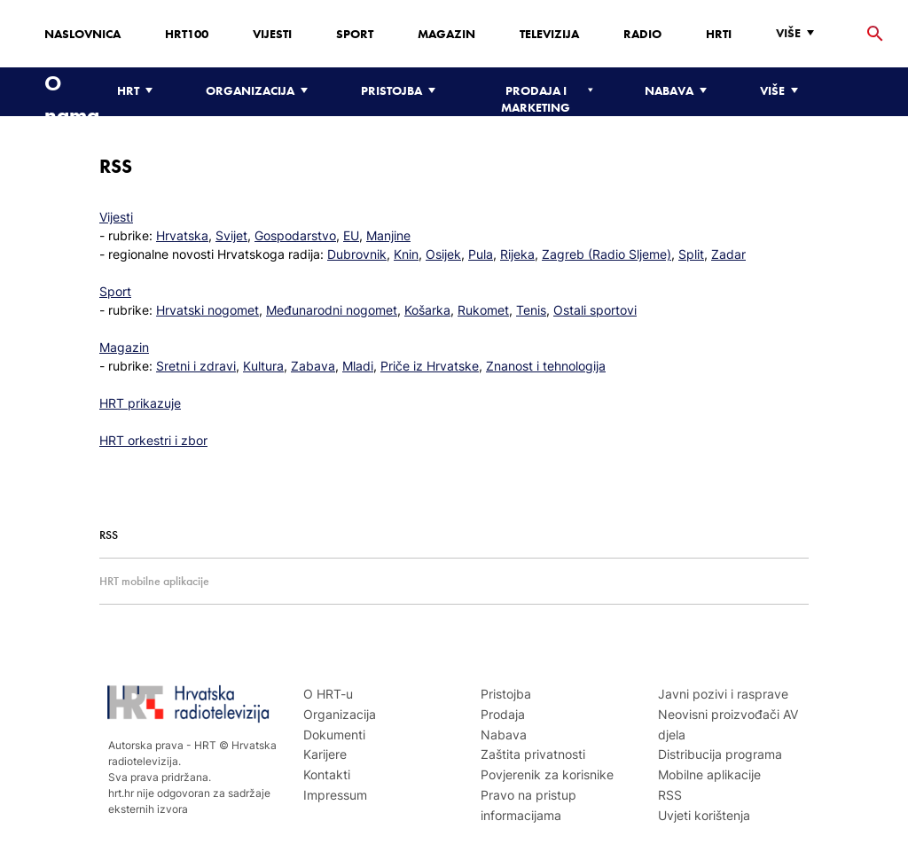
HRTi (719, 34)
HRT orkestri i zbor (153, 440)
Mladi (357, 365)
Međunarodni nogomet (331, 309)
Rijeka (517, 254)
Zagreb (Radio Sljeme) (606, 254)
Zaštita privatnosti (533, 754)
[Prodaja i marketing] (544, 99)
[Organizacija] (261, 90)
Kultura (263, 365)
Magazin (446, 34)
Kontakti (326, 774)
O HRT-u (328, 693)
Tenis (531, 309)
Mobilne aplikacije (709, 774)
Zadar (728, 254)
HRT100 (186, 34)
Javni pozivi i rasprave (723, 693)
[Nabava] (680, 90)
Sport (354, 34)
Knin (406, 254)
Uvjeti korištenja (704, 815)
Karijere (325, 754)
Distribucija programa (720, 754)
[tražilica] (875, 34)
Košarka (427, 309)
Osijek (443, 254)
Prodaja (503, 714)
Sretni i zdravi (196, 365)
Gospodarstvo (295, 235)
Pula (480, 254)
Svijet (231, 235)
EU (351, 235)
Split (691, 254)
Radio (642, 34)
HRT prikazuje (140, 402)
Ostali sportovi (595, 309)
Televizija (549, 34)
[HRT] (139, 90)
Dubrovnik (357, 254)
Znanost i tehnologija (546, 365)
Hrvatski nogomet (207, 309)
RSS (670, 794)
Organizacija (339, 714)
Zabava (313, 365)
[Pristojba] (402, 90)
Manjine (388, 235)
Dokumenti (334, 734)
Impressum (335, 794)
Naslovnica (82, 34)
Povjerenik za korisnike (547, 774)
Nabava (504, 734)
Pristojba (506, 693)
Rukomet (483, 309)
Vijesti (272, 34)
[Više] (799, 33)
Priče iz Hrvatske (429, 365)
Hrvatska (182, 235)
